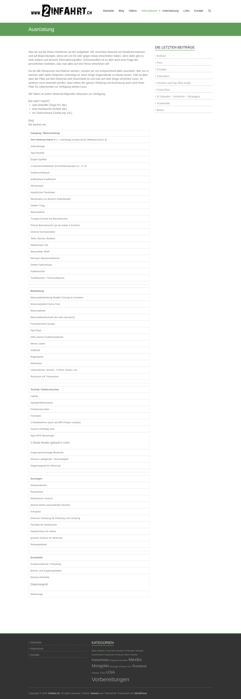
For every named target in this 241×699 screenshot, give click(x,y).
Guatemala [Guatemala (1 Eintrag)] (109, 654)
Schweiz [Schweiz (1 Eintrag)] (95, 673)
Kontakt (198, 10)
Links (186, 10)
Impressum (36, 648)
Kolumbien (163, 76)
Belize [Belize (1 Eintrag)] (94, 651)
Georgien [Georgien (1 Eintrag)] (139, 651)
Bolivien (161, 55)
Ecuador (162, 69)
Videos (133, 10)
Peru (159, 62)
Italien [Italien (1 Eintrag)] (127, 654)
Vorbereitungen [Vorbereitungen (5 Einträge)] (110, 679)
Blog (121, 10)
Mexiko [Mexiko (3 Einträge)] (135, 659)
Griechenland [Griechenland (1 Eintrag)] (98, 654)
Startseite (108, 10)
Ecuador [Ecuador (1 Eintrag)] (120, 651)
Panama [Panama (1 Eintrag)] (123, 666)
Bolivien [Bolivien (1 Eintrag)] (101, 651)
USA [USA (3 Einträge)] (110, 672)
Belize (160, 110)
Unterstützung (170, 10)
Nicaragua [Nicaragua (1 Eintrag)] (114, 666)
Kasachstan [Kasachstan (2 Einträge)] (100, 660)
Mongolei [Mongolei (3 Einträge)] (100, 665)
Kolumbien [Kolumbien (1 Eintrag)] (123, 660)
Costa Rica (163, 89)
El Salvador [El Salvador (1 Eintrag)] (129, 651)
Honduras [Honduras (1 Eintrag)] (119, 654)
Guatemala (163, 103)
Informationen (149, 10)
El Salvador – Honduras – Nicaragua (178, 96)
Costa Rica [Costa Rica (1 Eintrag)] (110, 651)
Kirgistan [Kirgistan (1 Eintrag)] (113, 660)
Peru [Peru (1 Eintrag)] (130, 666)
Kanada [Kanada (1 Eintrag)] (133, 654)
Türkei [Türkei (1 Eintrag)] (103, 673)
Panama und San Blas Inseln (174, 82)
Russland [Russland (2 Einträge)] (139, 666)
